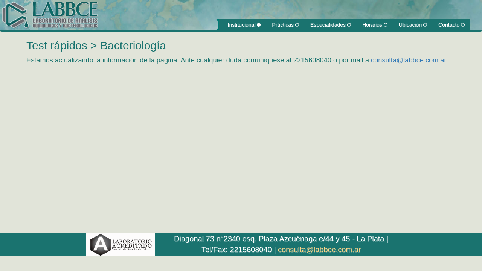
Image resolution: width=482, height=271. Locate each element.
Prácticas (285, 25)
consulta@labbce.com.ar (408, 60)
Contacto (451, 25)
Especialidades (330, 25)
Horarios (374, 25)
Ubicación (413, 25)
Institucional (244, 25)
